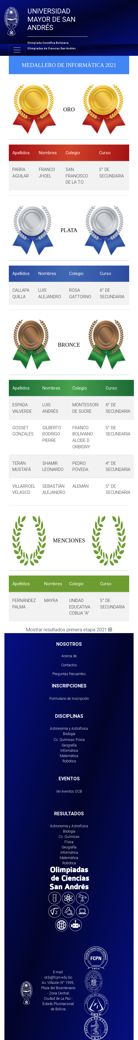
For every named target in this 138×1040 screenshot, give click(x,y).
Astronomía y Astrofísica (69, 728)
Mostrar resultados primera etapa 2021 (69, 630)
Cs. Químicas (64, 739)
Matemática (69, 756)
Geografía (69, 745)
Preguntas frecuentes (69, 674)
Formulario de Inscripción (69, 698)
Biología (69, 734)
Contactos (69, 665)
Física (80, 739)
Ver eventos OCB (69, 791)
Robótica (69, 761)
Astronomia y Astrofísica (69, 826)
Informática (69, 750)
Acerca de (69, 656)
